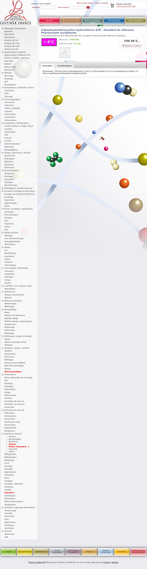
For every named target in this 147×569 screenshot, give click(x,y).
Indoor (7, 259)
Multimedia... (10, 330)
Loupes (7, 283)
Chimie (12, 444)
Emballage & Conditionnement (18, 188)
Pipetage (8, 383)
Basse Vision (10, 67)
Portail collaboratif (37, 562)
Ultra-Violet (9, 516)
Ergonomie (9, 200)
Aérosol (12, 436)
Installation (9, 274)
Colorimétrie (10, 114)
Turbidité (8, 513)
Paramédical (10, 354)
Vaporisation (10, 522)
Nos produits (114, 21)
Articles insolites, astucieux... (17, 58)
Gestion (114, 562)
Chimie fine (41, 552)
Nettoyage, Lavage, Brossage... (18, 336)
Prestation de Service (14, 401)
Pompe (7, 392)
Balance (8, 64)
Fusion (7, 227)
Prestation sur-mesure (14, 404)
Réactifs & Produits (13, 434)
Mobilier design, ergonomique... (19, 321)
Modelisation (10, 324)
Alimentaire (9, 37)
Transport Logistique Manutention (19, 507)
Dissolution (9, 167)
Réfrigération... (11, 457)
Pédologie (8, 360)
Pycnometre (9, 425)
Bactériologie (15, 439)
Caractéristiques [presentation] (64, 66)
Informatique (10, 265)
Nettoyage (9, 333)
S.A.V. (7, 463)
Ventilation (9, 528)
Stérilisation (9, 499)
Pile (6, 380)
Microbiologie (10, 310)
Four (6, 221)
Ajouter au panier (131, 45)
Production (9, 407)
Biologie (8, 73)
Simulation (9, 475)
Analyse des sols (12, 46)
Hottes (7, 247)
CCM (6, 93)
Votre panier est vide (126, 6)
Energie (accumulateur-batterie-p (19, 194)
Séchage (8, 466)
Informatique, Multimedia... (16, 268)
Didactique (9, 159)
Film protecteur (11, 215)
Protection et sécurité (14, 410)
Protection (122, 552)
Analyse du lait (11, 49)
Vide (6, 537)
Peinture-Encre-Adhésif (14, 363)
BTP (6, 82)
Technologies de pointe (73, 551)
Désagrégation (11, 150)
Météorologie (10, 304)
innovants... (9, 271)
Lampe (7, 280)
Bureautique (10, 85)
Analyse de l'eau (12, 43)
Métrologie (9, 306)
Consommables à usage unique (18, 126)
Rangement (9, 431)
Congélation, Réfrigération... (17, 123)
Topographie (10, 505)
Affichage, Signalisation (15, 28)
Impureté (13, 449)
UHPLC (12, 452)
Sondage (8, 481)
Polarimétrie (10, 389)
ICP (5, 250)
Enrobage (8, 197)
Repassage (9, 460)
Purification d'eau (12, 422)
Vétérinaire (9, 534)
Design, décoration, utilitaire (17, 153)
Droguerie (9, 173)
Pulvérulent (9, 419)
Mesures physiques (13, 301)
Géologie (8, 236)
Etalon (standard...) (19, 447)
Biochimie (13, 442)
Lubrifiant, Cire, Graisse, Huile (18, 286)
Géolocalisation (11, 233)
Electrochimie (10, 185)
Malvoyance (9, 292)
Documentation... (12, 170)
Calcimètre (9, 91)
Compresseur (10, 120)
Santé (8, 552)
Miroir (7, 312)
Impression (9, 256)
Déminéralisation (12, 144)
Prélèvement (10, 395)
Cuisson (8, 141)
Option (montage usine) (15, 342)
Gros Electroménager (14, 238)
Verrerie (8, 531)
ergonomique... (11, 203)
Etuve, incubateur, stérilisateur (18, 209)
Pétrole (7, 369)
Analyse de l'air (11, 40)
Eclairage (8, 176)
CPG (6, 135)
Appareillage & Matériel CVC (17, 55)
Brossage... (9, 79)
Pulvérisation (10, 416)
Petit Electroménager (14, 366)
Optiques (8, 345)
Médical (7, 298)
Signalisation (10, 472)
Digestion (8, 162)
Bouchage (9, 76)
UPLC (6, 519)
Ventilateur (9, 525)
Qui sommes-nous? (71, 21)
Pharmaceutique (12, 372)
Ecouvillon (9, 179)
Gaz (6, 230)
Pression (8, 398)
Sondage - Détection (13, 484)
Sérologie (8, 469)
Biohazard (9, 70)
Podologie (8, 386)
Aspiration (9, 61)
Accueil (49, 21)
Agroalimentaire (25, 552)
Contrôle (8, 129)
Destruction (9, 156)
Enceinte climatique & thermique (19, 191)
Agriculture (9, 34)
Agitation (8, 31)
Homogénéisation (12, 241)
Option (7, 339)
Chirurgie (8, 97)
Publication (9, 413)
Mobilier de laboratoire (14, 315)
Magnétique (9, 289)
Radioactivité (10, 428)
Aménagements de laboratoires (138, 551)
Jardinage (8, 277)
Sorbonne (8, 487)
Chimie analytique (57, 551)
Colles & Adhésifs (12, 108)
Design (89, 552)
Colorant (8, 111)
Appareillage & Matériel (15, 52)
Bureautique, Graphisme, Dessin (19, 88)
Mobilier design (11, 318)
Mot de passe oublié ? (85, 3)
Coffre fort (9, 105)
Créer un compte (101, 3)
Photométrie (10, 375)
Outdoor (8, 351)
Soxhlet (7, 490)
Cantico (106, 562)
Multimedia (9, 327)
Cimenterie (9, 102)
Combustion (9, 117)
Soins (6, 478)
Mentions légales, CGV (93, 22)
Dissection (9, 165)
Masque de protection (14, 295)
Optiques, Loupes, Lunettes (17, 348)
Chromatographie (12, 99)
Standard (9, 493)
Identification (10, 253)
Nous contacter (136, 21)
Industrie (8, 262)
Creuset (7, 138)
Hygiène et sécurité (105, 551)
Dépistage (9, 147)
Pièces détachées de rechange (18, 378)
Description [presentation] (47, 66)
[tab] (47, 65)
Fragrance (9, 224)
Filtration (8, 218)
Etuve (7, 206)
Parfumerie (9, 357)
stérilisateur (9, 496)
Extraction (9, 212)
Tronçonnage (10, 510)
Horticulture (9, 244)
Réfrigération (10, 454)
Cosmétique (9, 132)
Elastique (8, 182)
